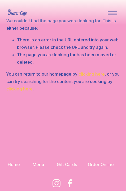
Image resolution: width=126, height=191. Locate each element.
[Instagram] (56, 183)
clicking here (92, 74)
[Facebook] (70, 183)
